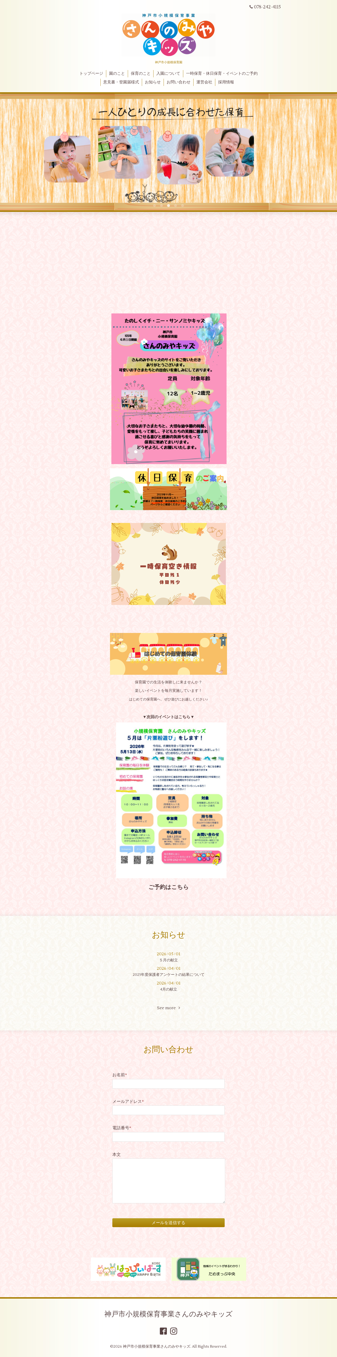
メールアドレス (128, 1101)
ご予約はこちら (168, 887)
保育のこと (141, 73)
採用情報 (226, 82)
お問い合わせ (178, 82)
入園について (168, 73)
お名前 (119, 1075)
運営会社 (204, 82)
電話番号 (121, 1128)
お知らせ (153, 82)
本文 (116, 1154)
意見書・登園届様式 (121, 82)
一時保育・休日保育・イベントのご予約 (222, 73)
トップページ (91, 73)
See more (168, 1008)
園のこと (117, 73)
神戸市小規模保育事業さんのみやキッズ (168, 1314)
